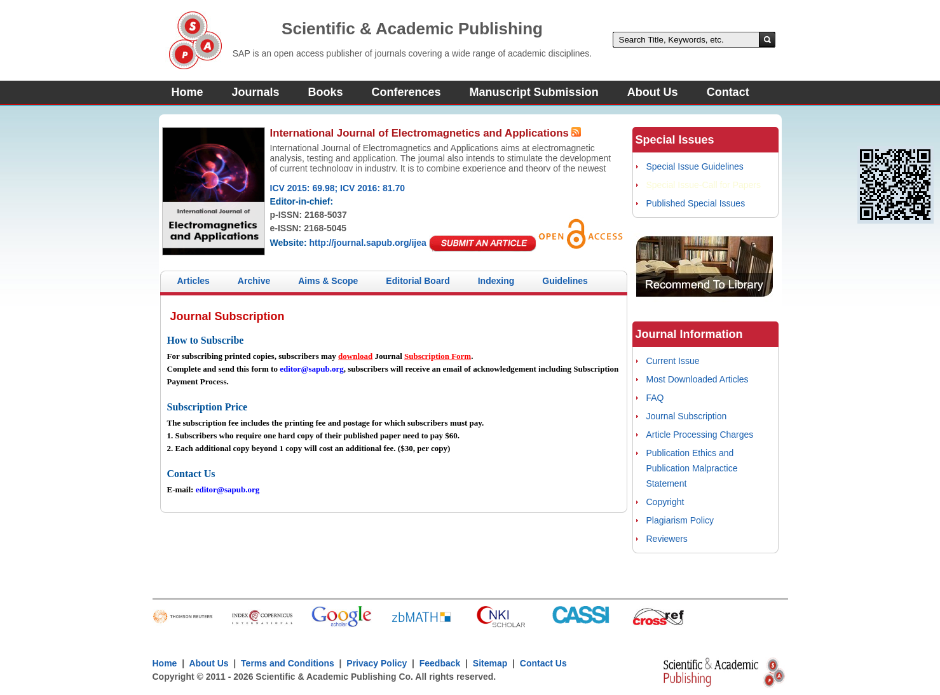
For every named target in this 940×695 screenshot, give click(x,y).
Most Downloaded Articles (697, 379)
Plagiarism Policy (680, 520)
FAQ (655, 398)
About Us (652, 92)
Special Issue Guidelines (695, 166)
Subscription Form (437, 356)
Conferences (406, 92)
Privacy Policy (377, 663)
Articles (193, 281)
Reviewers (667, 539)
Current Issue (673, 361)
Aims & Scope (328, 281)
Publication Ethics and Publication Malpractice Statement (692, 468)
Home (187, 92)
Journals (256, 92)
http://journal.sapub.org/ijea (367, 243)
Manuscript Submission (534, 92)
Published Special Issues (696, 203)
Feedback (440, 663)
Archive (254, 281)
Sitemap (490, 663)
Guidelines (565, 281)
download (355, 356)
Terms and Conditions (287, 663)
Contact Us (543, 663)
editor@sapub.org (312, 369)
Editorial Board (417, 281)
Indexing (496, 281)
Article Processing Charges (700, 434)
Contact (728, 92)
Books (325, 92)
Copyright (665, 502)
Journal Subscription (686, 416)
